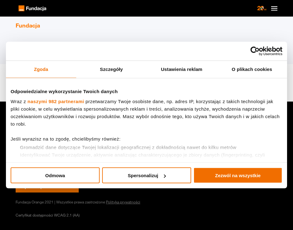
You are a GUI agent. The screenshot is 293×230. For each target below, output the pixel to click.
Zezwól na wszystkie (238, 175)
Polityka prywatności (123, 201)
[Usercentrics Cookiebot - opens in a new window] (255, 51)
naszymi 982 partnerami (55, 101)
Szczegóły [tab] (111, 69)
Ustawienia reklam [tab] (181, 69)
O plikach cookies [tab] (252, 69)
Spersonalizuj (147, 175)
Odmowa (55, 175)
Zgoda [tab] (41, 69)
